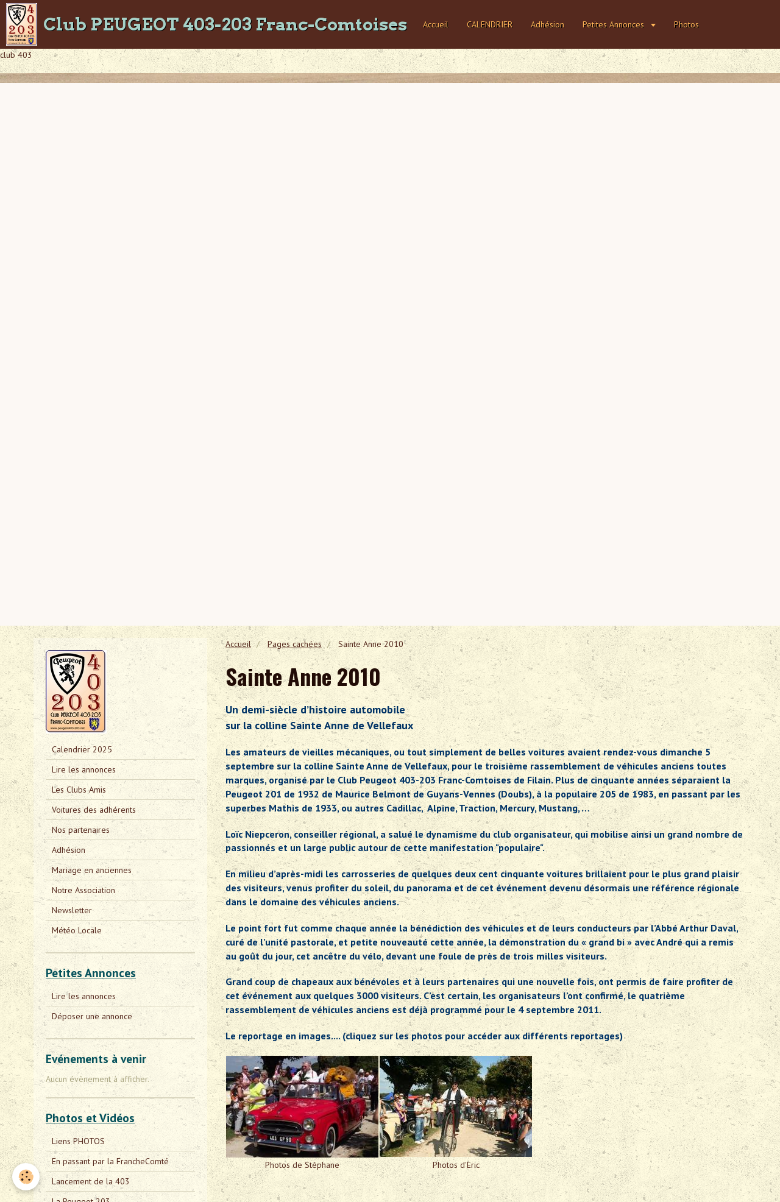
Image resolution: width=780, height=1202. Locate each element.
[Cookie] (26, 1176)
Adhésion (547, 24)
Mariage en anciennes (92, 869)
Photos (686, 24)
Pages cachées (295, 643)
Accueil (435, 24)
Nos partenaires (81, 829)
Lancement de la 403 (91, 1181)
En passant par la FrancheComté (110, 1161)
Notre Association (83, 890)
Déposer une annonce (92, 1016)
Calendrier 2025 (82, 749)
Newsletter (72, 910)
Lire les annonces (84, 769)
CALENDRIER (489, 24)
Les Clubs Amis (79, 789)
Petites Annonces (615, 24)
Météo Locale (77, 930)
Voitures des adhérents (94, 809)
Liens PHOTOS (78, 1141)
